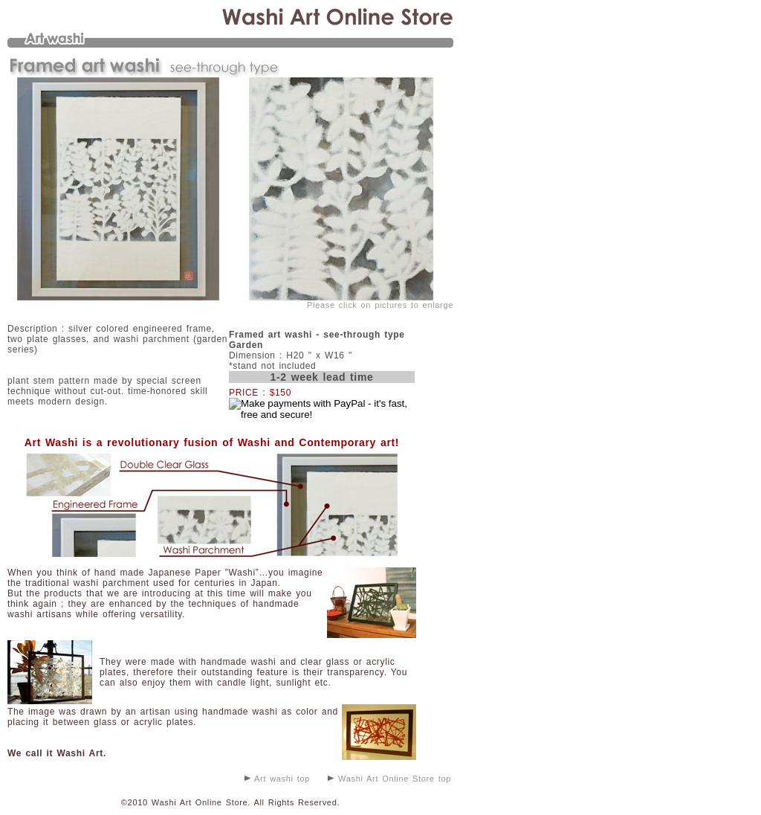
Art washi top (277, 778)
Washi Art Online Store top (389, 778)
